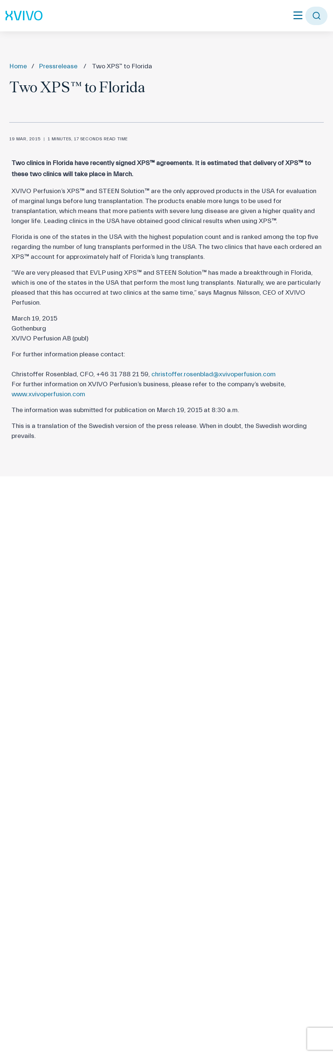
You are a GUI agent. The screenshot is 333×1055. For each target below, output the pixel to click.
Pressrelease (58, 66)
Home (18, 66)
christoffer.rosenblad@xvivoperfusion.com (213, 374)
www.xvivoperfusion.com (48, 394)
